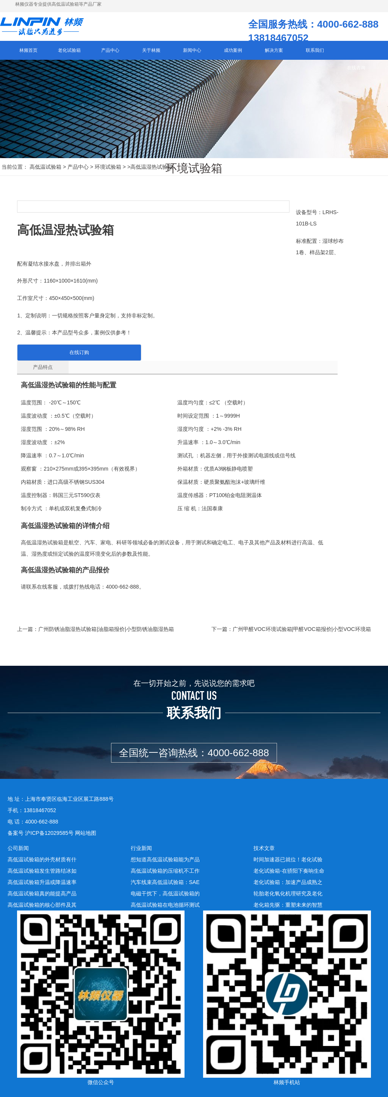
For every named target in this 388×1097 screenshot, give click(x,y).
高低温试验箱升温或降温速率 (42, 881)
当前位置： (15, 172)
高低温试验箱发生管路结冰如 (42, 870)
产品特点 (38, 366)
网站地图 (85, 832)
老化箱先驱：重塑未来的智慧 (287, 904)
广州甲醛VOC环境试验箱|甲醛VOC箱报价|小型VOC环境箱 (302, 628)
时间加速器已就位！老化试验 (287, 859)
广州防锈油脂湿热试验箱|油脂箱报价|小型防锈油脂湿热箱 (106, 628)
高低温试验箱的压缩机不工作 (165, 870)
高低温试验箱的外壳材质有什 (42, 859)
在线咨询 (356, 72)
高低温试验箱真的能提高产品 (42, 893)
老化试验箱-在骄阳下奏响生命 (288, 870)
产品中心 (78, 172)
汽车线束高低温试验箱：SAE (165, 881)
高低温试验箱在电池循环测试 (165, 904)
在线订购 (68, 351)
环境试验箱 (108, 172)
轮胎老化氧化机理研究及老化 (287, 893)
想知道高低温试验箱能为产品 (165, 859)
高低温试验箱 (45, 172)
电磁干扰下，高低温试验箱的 (165, 893)
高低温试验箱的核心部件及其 (42, 904)
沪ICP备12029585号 (49, 832)
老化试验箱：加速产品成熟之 (287, 881)
